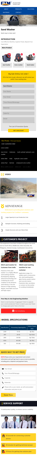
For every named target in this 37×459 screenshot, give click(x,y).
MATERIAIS (6, 12)
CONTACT (18, 12)
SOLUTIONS (30, 9)
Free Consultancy (18, 311)
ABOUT (6, 9)
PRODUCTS (18, 9)
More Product (7, 48)
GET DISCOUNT (18, 130)
